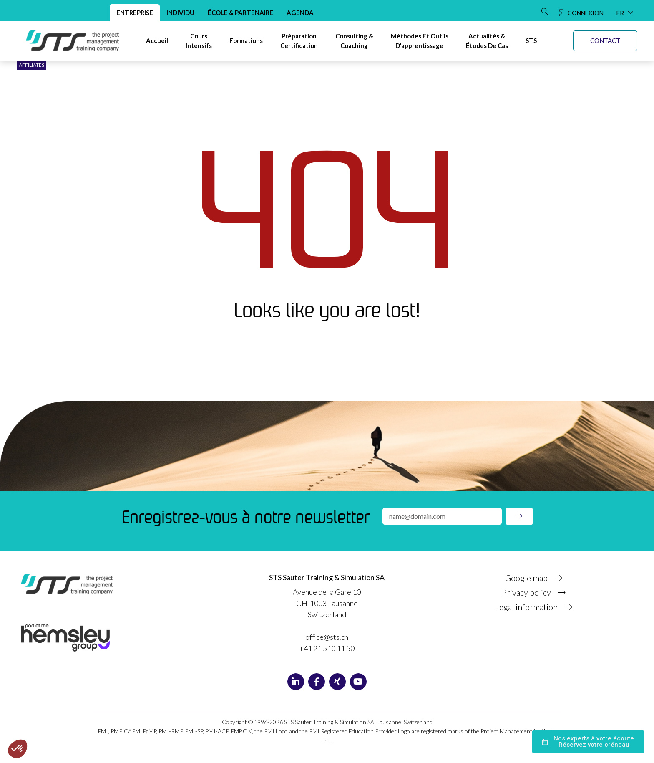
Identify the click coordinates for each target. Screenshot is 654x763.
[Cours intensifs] (199, 41)
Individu (180, 12)
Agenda (300, 12)
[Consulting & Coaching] (354, 41)
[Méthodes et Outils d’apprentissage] (419, 41)
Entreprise (134, 12)
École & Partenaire (240, 12)
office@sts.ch (326, 637)
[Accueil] (157, 41)
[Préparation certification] (299, 41)
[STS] (531, 41)
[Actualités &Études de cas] (487, 41)
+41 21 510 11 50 (327, 648)
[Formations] (246, 41)
